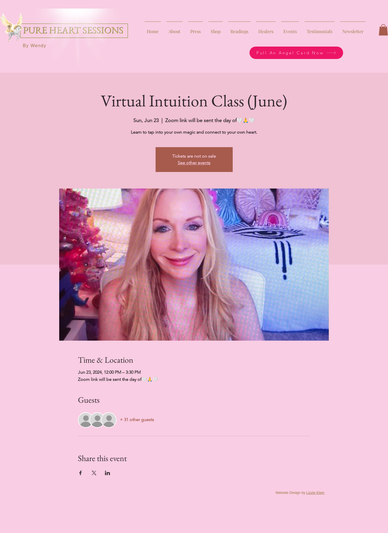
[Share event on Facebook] (80, 473)
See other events (194, 162)
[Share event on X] (94, 473)
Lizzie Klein (315, 493)
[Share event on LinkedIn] (107, 473)
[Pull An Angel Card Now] (296, 53)
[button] (383, 30)
